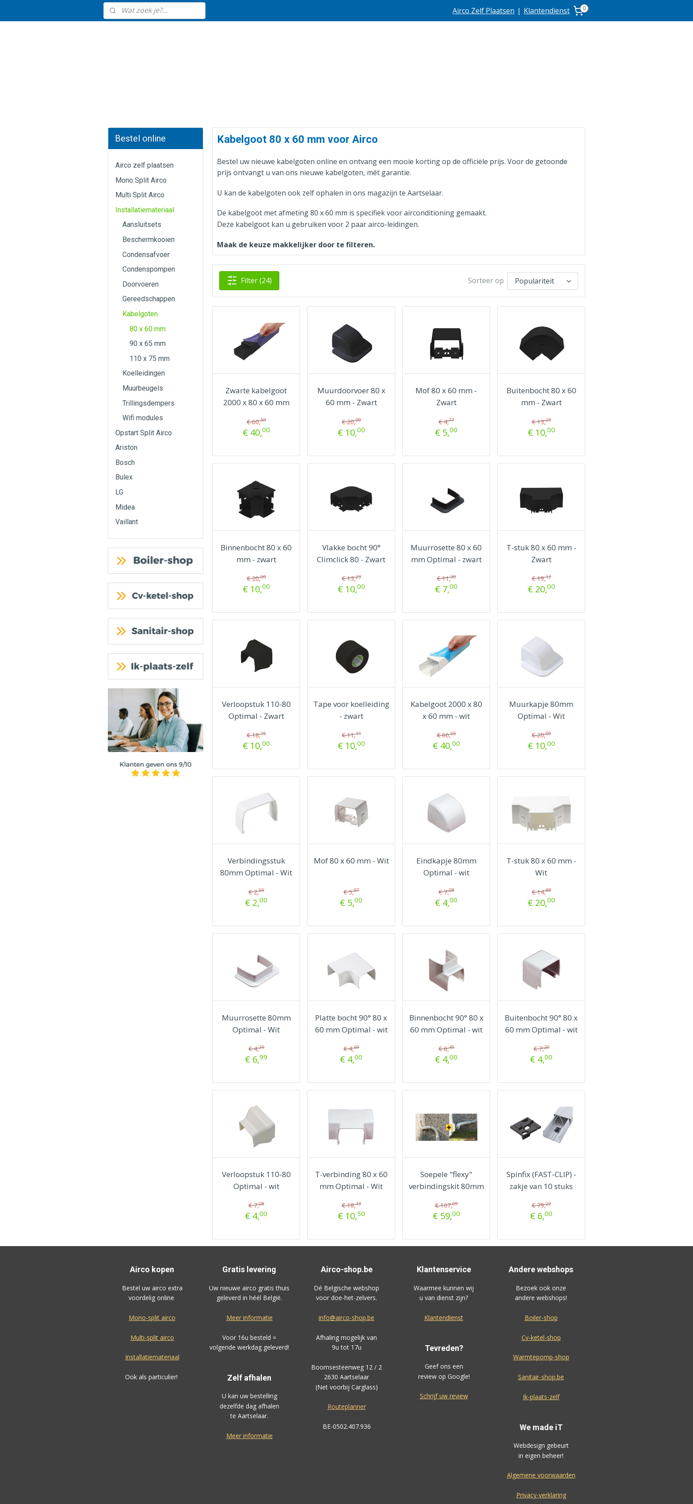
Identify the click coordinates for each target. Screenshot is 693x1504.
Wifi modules (142, 351)
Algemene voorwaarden (541, 1408)
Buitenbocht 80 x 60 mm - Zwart (541, 330)
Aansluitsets (141, 158)
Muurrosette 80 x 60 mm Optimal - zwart (446, 487)
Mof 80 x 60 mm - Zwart (446, 330)
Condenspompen (148, 203)
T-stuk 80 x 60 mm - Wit (541, 800)
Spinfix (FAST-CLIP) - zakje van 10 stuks (541, 1114)
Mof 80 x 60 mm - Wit (350, 794)
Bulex (124, 411)
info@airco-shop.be (346, 1251)
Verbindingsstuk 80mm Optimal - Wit (256, 800)
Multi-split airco (152, 1271)
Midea (125, 441)
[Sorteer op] (543, 214)
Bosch (125, 396)
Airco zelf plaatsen (144, 99)
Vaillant (126, 455)
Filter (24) (249, 214)
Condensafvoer (146, 188)
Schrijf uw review (444, 1329)
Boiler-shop (541, 1251)
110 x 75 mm (149, 292)
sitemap (372, 1488)
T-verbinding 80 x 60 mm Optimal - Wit (351, 1114)
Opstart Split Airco (143, 366)
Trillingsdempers (148, 337)
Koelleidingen (143, 307)
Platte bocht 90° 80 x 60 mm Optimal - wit (351, 957)
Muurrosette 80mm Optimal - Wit (255, 957)
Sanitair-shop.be (541, 1310)
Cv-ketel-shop (541, 1271)
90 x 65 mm (147, 277)
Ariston (126, 381)
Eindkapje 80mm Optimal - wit (446, 800)
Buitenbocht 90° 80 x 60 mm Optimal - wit (541, 957)
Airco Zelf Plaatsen (483, 10)
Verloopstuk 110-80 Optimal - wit (255, 1114)
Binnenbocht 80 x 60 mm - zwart (256, 487)
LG (119, 426)
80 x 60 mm (147, 262)
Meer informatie (249, 1251)
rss (391, 1488)
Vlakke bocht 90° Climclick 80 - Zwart (351, 487)
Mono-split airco (152, 1251)
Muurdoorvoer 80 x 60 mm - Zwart (351, 330)
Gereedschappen (148, 232)
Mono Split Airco (141, 114)
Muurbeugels (142, 322)
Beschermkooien (148, 173)
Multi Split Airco (139, 128)
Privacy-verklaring (541, 1428)
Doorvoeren (140, 218)
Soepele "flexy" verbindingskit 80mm (446, 1114)
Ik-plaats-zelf (541, 1330)
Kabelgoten (140, 247)
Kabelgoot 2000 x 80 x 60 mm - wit (446, 644)
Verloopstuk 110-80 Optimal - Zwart (255, 644)
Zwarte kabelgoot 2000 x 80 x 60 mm (256, 330)
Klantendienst (547, 10)
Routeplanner (346, 1340)
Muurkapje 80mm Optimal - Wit (541, 644)
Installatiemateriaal (144, 143)
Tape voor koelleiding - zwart (351, 644)
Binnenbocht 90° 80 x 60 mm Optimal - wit (446, 957)
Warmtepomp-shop (541, 1290)
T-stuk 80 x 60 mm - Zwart (541, 487)
